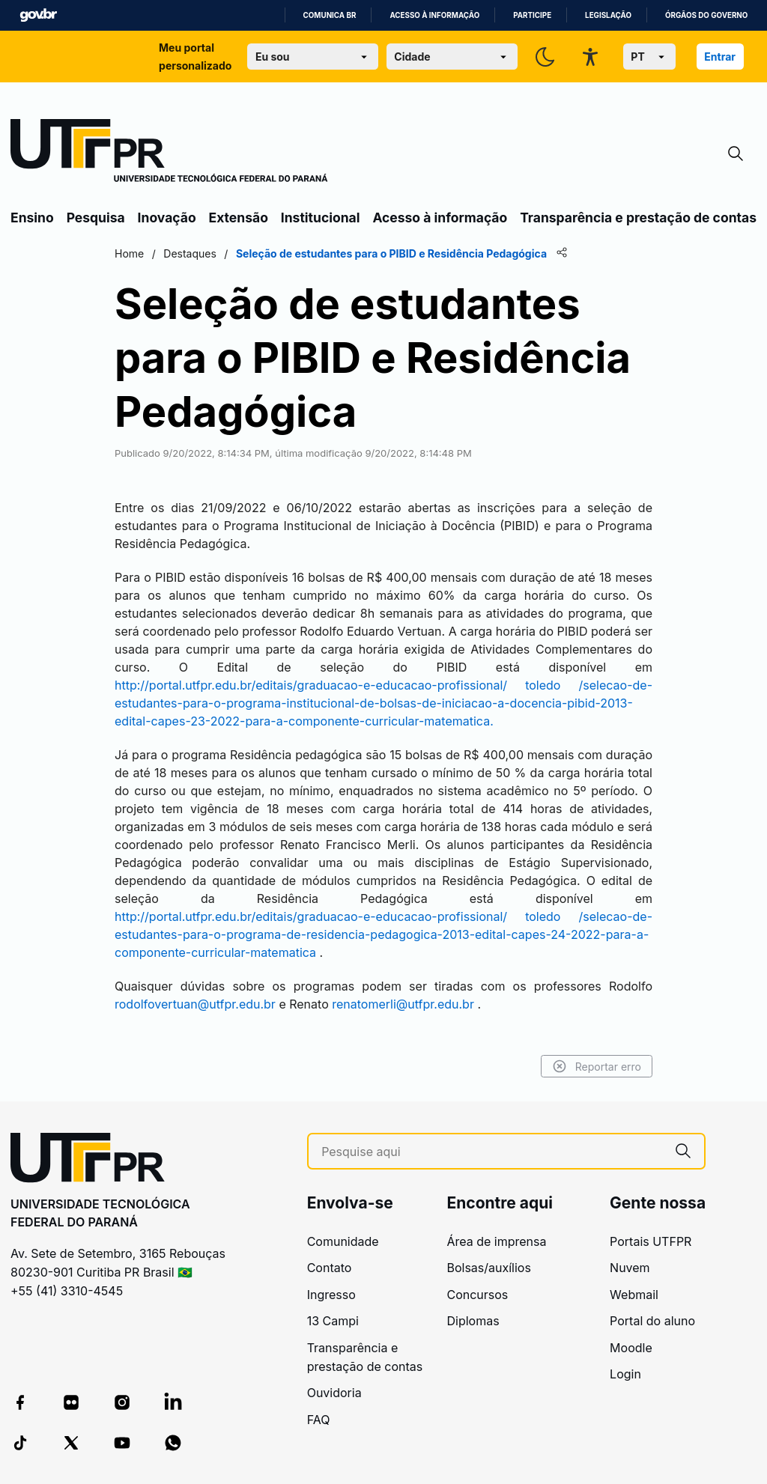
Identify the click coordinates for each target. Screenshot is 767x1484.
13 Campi (333, 1320)
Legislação (608, 15)
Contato (329, 1267)
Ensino (32, 217)
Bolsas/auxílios (488, 1267)
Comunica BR (330, 15)
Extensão (238, 217)
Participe (532, 15)
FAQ (318, 1419)
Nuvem (630, 1267)
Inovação (167, 217)
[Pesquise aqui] (491, 1152)
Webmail (634, 1294)
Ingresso (331, 1294)
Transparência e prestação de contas (638, 217)
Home (129, 253)
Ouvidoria (334, 1392)
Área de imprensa (496, 1241)
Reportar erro (596, 1066)
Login (625, 1373)
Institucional (320, 217)
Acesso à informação (434, 15)
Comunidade (343, 1241)
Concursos (477, 1294)
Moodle (631, 1347)
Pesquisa (96, 217)
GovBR (38, 15)
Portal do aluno (652, 1320)
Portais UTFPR (650, 1241)
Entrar (720, 56)
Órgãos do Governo (706, 15)
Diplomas (472, 1320)
